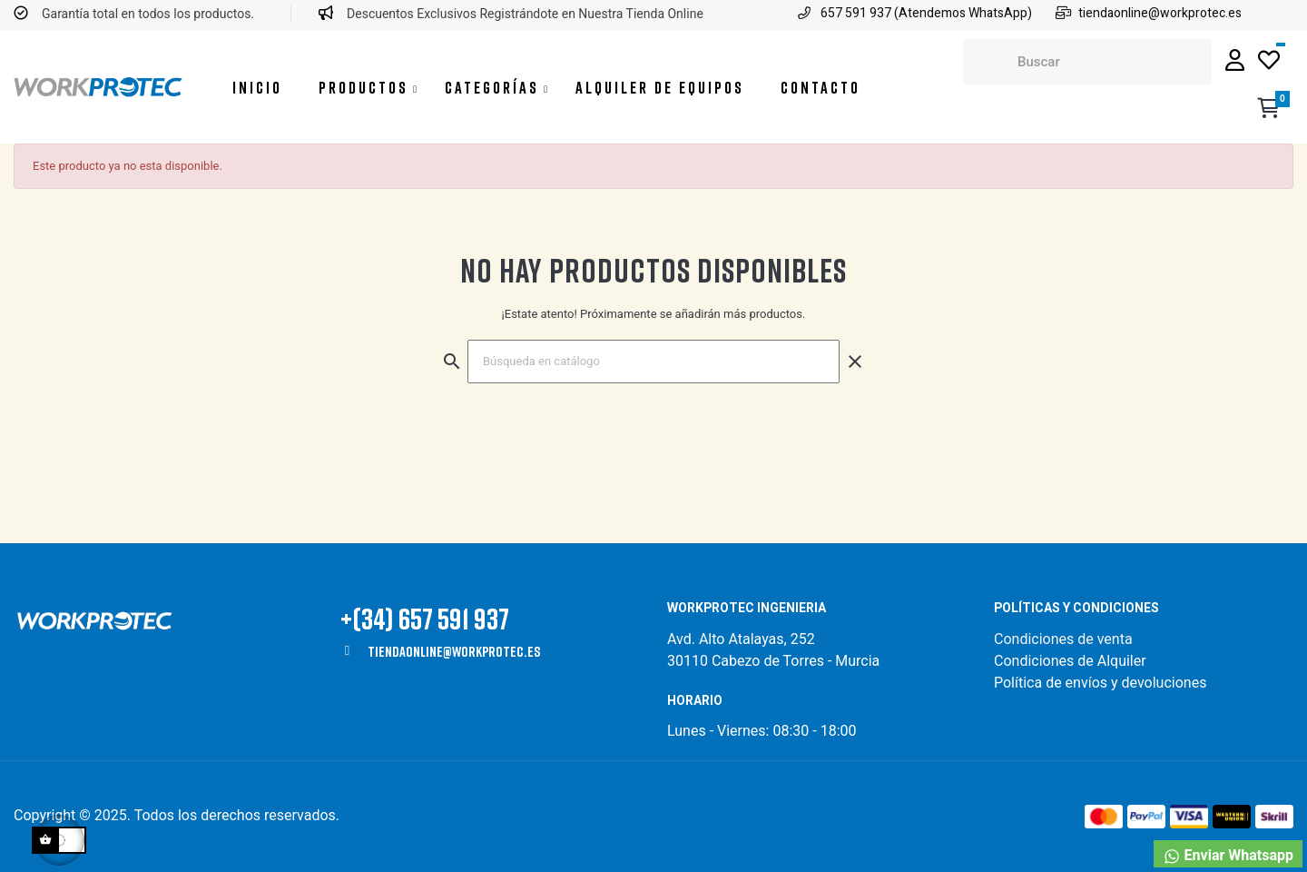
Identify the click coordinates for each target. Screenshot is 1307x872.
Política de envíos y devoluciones (1100, 682)
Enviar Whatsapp (1228, 856)
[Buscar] (653, 361)
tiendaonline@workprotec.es (454, 651)
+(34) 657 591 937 (424, 618)
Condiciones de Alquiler (1070, 660)
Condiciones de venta (1065, 639)
